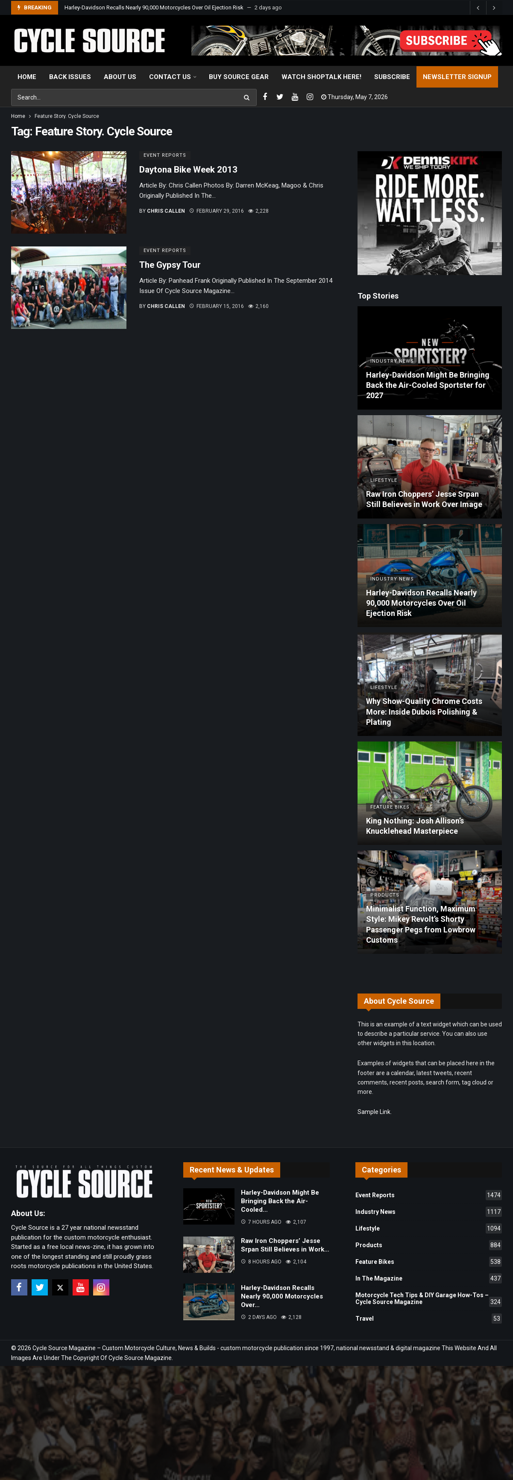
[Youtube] (295, 97)
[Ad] (430, 213)
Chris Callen (166, 211)
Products (428, 1245)
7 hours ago (261, 1222)
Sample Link (374, 1111)
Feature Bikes (428, 1262)
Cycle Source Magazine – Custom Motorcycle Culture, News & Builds (124, 1348)
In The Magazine (428, 1278)
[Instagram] (310, 97)
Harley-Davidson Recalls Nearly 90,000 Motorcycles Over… (282, 1296)
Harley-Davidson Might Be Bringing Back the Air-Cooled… (280, 1201)
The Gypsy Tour (170, 265)
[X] (60, 1287)
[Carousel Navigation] (486, 8)
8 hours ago (261, 1262)
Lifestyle (428, 1228)
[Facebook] (265, 97)
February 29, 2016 (216, 211)
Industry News (428, 1212)
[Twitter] (280, 97)
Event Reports (165, 155)
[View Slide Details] (346, 41)
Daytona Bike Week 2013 (188, 169)
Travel (428, 1318)
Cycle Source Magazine (140, 1357)
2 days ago (259, 1317)
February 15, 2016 (216, 306)
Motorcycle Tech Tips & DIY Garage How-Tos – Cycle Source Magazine (428, 1299)
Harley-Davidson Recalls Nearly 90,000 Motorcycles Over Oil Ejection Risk (153, 7)
